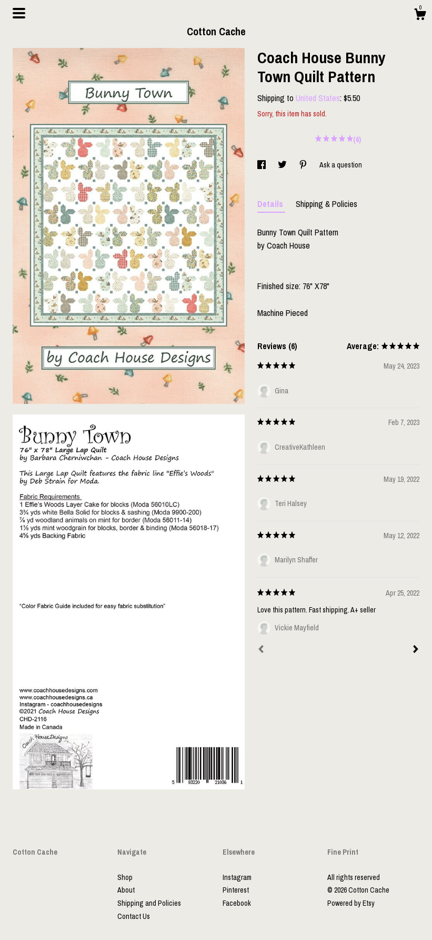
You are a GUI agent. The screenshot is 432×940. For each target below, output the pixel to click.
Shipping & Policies (326, 204)
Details (271, 204)
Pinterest (236, 890)
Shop (125, 877)
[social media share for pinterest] (304, 165)
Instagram (237, 877)
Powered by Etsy (351, 903)
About (126, 890)
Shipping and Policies (149, 903)
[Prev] (261, 650)
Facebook (237, 903)
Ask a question (340, 165)
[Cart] (420, 16)
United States (318, 98)
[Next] (415, 650)
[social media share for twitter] (283, 165)
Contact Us (133, 916)
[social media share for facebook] (262, 165)
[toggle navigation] (19, 13)
